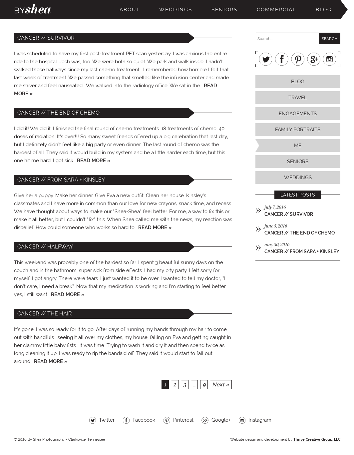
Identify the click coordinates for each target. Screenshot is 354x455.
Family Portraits (297, 130)
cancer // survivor (46, 38)
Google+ (313, 59)
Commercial (276, 10)
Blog (324, 10)
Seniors (224, 10)
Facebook (281, 59)
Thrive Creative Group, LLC (316, 439)
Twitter (265, 59)
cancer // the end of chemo (58, 113)
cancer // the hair (44, 313)
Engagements (298, 114)
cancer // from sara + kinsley (61, 180)
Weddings (175, 10)
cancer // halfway (45, 246)
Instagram (329, 59)
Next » (220, 384)
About (130, 10)
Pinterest (297, 59)
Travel (297, 98)
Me (297, 146)
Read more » (93, 161)
